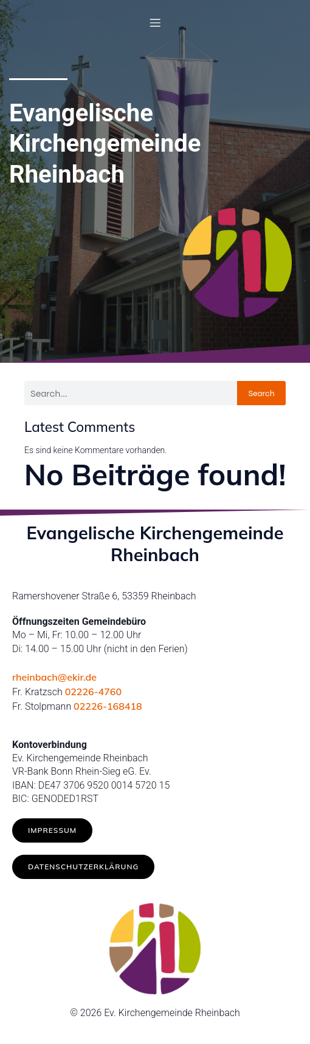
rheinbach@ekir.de (54, 677)
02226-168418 (108, 706)
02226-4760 (93, 691)
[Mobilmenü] (155, 22)
